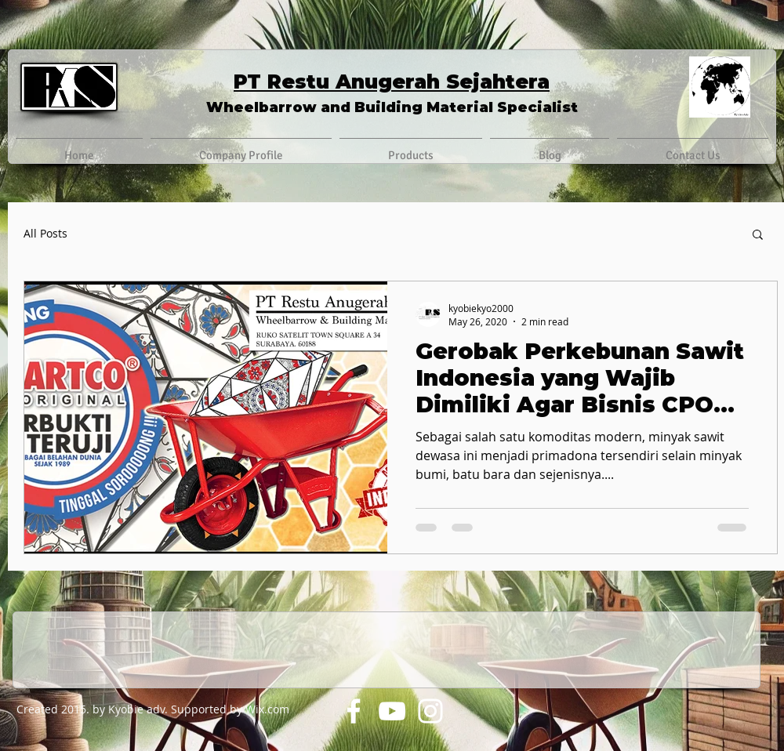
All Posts (45, 234)
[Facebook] (353, 711)
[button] (757, 235)
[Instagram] (430, 711)
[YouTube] (392, 711)
